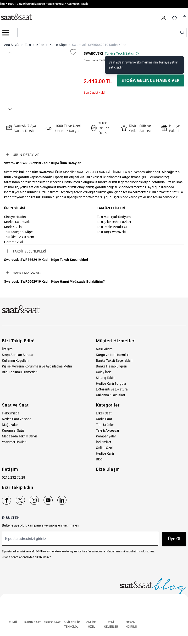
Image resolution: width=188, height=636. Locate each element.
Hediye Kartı (105, 453)
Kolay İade (103, 372)
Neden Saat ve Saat (16, 419)
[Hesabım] (163, 18)
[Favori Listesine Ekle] (73, 52)
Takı (28, 45)
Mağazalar (10, 425)
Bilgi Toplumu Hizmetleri (19, 372)
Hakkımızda (10, 413)
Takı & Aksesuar (107, 430)
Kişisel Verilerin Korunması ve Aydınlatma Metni (37, 366)
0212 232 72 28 (13, 477)
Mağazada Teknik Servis (20, 436)
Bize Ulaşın (108, 469)
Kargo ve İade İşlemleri (112, 355)
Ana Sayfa (11, 45)
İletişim (7, 349)
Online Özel (104, 448)
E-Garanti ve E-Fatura (112, 389)
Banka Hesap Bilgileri (111, 366)
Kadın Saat (104, 419)
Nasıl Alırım (104, 349)
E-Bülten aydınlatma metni (52, 551)
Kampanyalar (106, 436)
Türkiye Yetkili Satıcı (122, 53)
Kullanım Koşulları (15, 360)
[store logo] (16, 17)
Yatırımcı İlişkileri (14, 442)
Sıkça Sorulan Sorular (17, 355)
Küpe (40, 45)
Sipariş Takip (105, 378)
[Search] (182, 32)
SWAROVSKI (93, 53)
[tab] (94, 154)
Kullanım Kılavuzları (110, 395)
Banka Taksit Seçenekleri (114, 360)
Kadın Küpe (58, 45)
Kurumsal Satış (13, 430)
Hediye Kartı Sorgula (111, 383)
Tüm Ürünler (105, 425)
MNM (178, 632)
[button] (10, 52)
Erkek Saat (104, 413)
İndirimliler (103, 442)
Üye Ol (174, 538)
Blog (99, 459)
